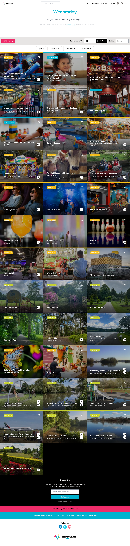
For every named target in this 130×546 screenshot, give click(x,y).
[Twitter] (65, 523)
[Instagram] (69, 523)
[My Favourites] (122, 3)
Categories (70, 45)
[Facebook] (60, 523)
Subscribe (65, 493)
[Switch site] (14, 3)
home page (71, 25)
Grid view (101, 37)
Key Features (86, 45)
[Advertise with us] (126, 3)
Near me (8, 37)
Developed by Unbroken (121, 543)
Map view (90, 37)
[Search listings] (50, 3)
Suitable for (55, 45)
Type (41, 45)
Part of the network (64, 505)
